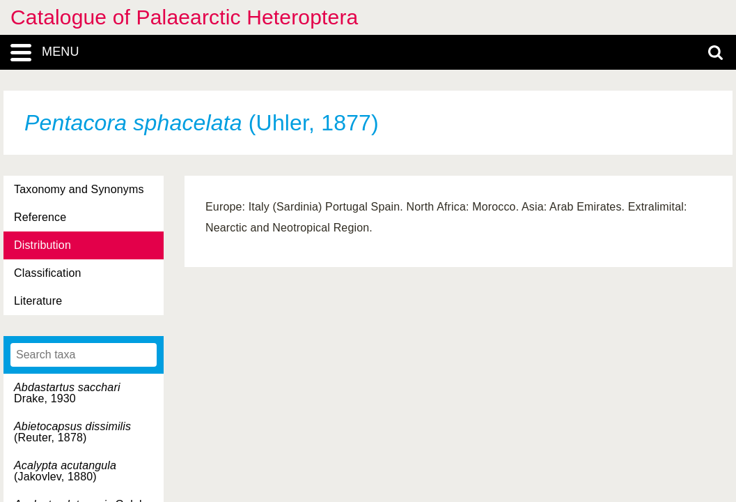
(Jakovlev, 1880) (65, 470)
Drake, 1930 (67, 392)
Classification (47, 273)
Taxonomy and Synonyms (79, 189)
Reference (40, 217)
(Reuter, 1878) (72, 431)
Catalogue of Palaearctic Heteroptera (184, 17)
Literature (38, 301)
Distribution (42, 245)
